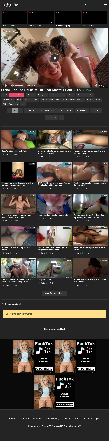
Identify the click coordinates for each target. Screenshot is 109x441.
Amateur (31, 95)
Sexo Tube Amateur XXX (50, 99)
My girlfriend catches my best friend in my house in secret (54, 152)
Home (12, 418)
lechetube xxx (8, 99)
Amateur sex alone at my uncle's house (16, 248)
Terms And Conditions (30, 418)
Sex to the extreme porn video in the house (89, 248)
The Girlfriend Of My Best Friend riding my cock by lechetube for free (90, 216)
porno (27, 99)
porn (19, 99)
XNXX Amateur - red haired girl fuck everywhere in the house (53, 248)
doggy (80, 95)
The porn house (44, 280)
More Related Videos (54, 293)
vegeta (5, 95)
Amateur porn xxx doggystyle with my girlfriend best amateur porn (18, 184)
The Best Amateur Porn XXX (73, 99)
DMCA (67, 418)
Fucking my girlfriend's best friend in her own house (89, 152)
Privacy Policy (52, 418)
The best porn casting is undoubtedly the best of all (90, 184)
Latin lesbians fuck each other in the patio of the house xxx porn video (17, 281)
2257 (77, 418)
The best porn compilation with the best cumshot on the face (17, 216)
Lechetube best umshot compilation (53, 215)
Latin (63, 95)
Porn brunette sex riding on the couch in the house (90, 281)
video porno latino (93, 99)
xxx (23, 104)
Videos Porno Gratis (10, 104)
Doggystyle (42, 95)
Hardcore (53, 95)
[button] (98, 4)
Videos (71, 95)
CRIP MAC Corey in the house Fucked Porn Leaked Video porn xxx (54, 184)
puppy (35, 99)
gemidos (89, 95)
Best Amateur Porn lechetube (14, 151)
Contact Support (92, 418)
